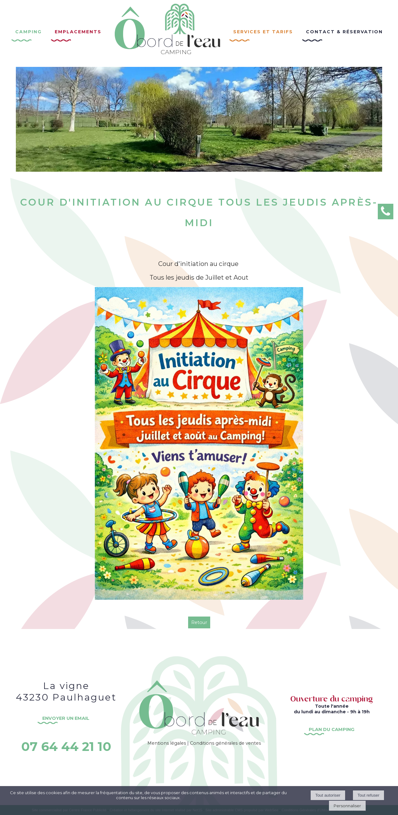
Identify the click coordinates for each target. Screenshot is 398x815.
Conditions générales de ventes (225, 743)
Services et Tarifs (263, 31)
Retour (199, 622)
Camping (28, 31)
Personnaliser (347, 805)
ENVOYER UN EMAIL (66, 718)
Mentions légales (166, 743)
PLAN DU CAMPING (331, 729)
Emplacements (78, 31)
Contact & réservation (344, 31)
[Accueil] (167, 33)
